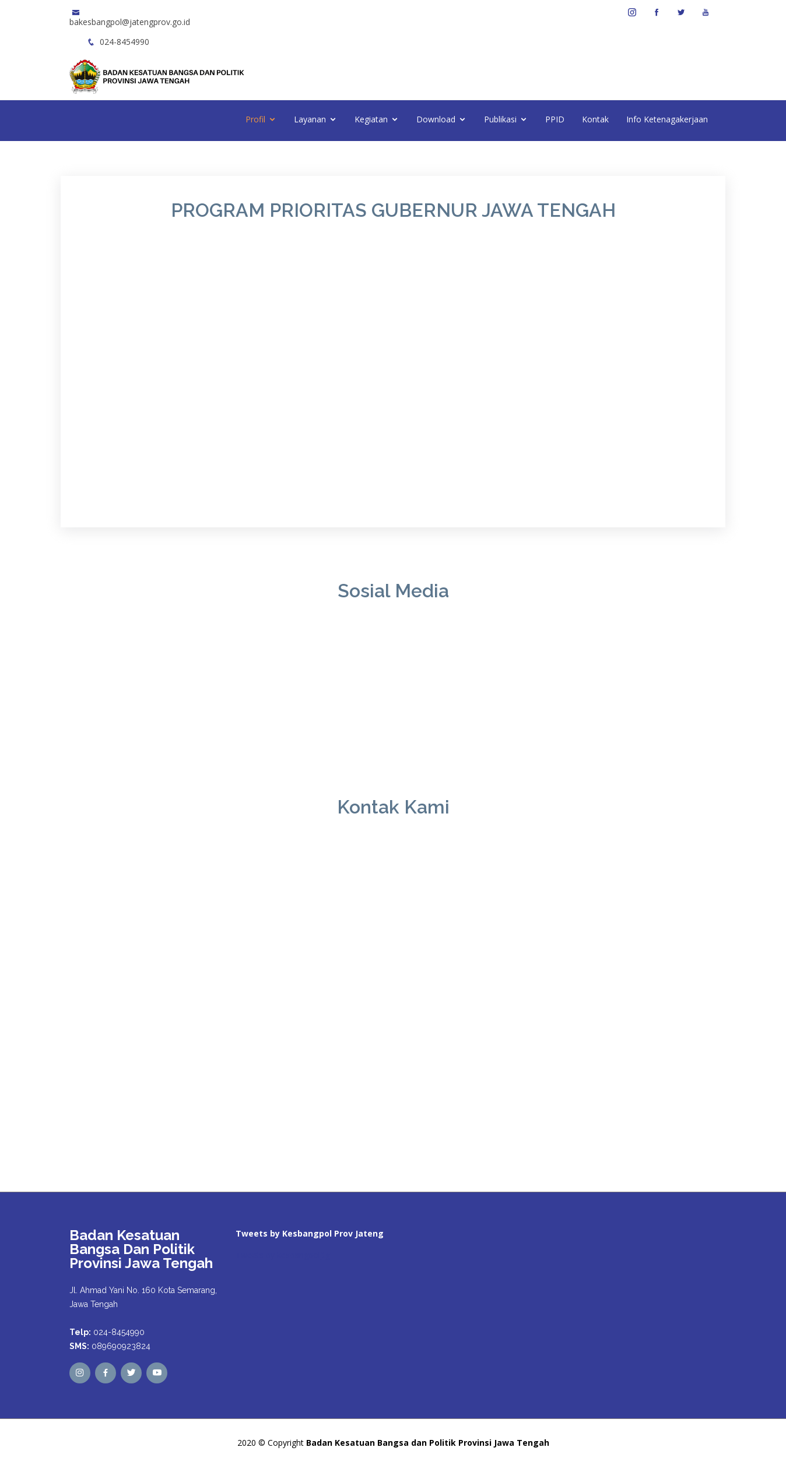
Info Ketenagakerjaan (667, 119)
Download (435, 119)
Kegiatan (371, 119)
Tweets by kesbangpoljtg (283, 1254)
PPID (554, 119)
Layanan (310, 119)
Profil (255, 119)
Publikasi (500, 119)
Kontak (595, 119)
